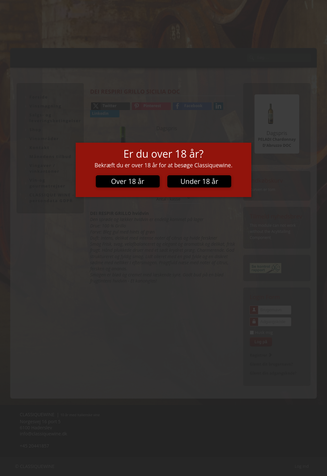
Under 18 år (199, 181)
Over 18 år (127, 181)
